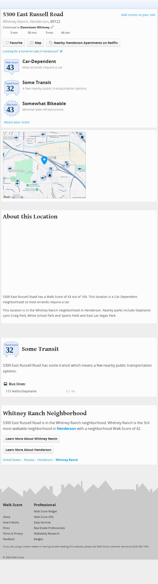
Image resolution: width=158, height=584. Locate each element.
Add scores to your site (138, 15)
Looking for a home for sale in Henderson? (31, 51)
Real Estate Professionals (49, 528)
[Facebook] (12, 511)
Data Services (42, 522)
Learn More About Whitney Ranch (31, 439)
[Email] (19, 511)
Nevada (29, 460)
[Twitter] (5, 511)
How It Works (11, 522)
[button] (44, 160)
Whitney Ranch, (16, 22)
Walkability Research (46, 533)
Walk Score (12, 505)
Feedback (9, 539)
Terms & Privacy (13, 533)
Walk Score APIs (44, 517)
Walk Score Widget (45, 511)
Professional (45, 505)
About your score (16, 122)
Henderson (39, 22)
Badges (38, 539)
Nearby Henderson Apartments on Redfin (83, 43)
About (6, 517)
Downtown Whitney (35, 27)
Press (6, 528)
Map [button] (35, 43)
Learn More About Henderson (28, 450)
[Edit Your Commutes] (52, 27)
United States (12, 460)
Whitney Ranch (67, 460)
